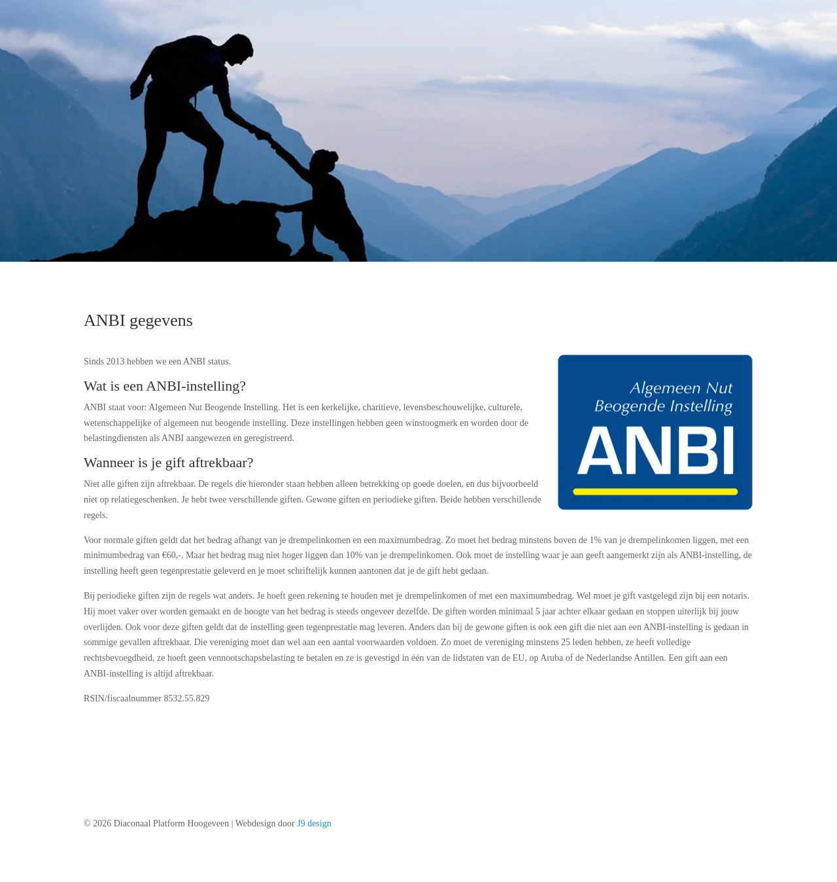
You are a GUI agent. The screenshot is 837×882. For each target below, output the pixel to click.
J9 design (314, 823)
